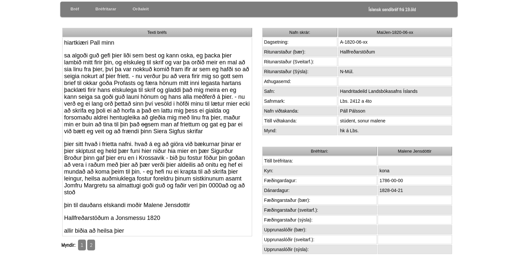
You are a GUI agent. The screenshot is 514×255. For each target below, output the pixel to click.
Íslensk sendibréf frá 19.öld (392, 9)
